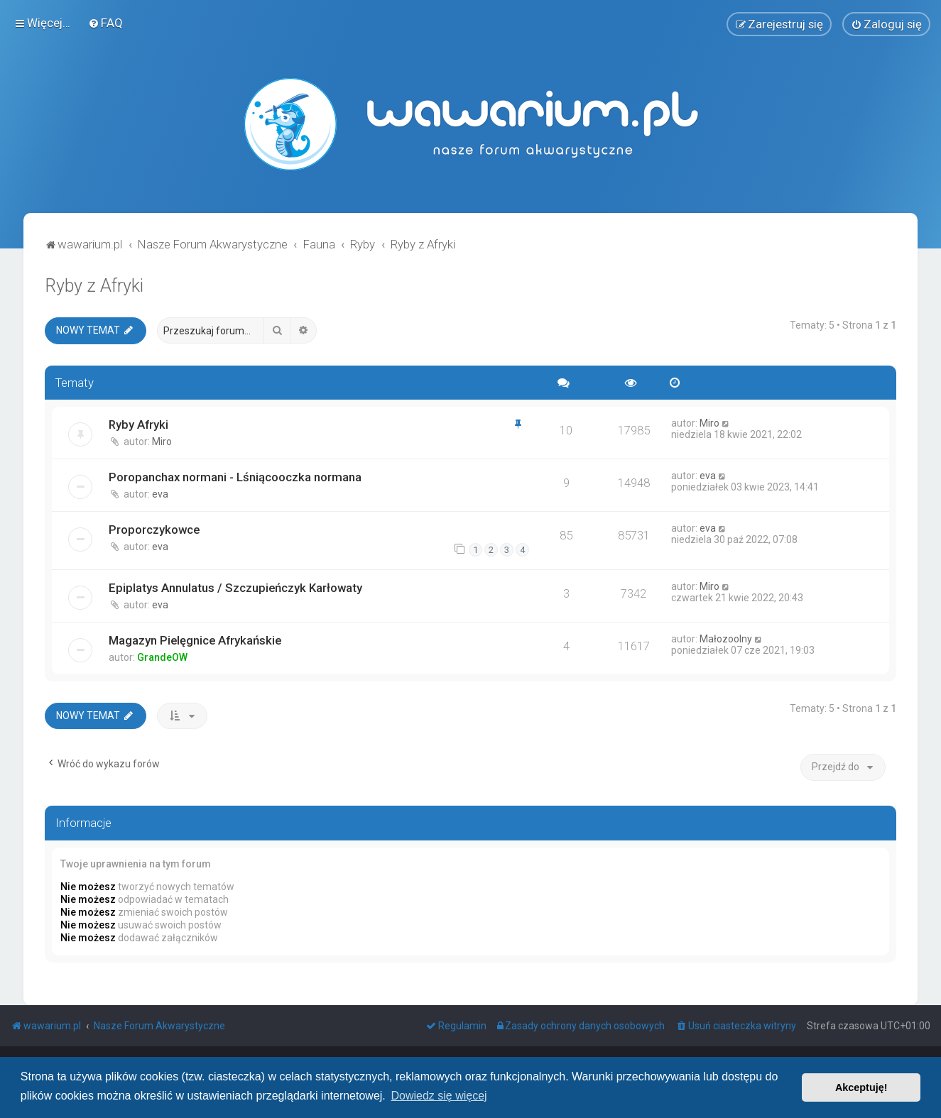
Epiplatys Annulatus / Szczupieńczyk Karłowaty (235, 588)
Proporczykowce (154, 529)
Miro (162, 441)
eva (160, 494)
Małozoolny (726, 639)
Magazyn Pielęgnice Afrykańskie (195, 640)
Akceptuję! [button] (861, 1087)
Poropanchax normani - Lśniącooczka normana (235, 477)
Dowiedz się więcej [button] (438, 1096)
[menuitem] (105, 22)
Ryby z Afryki (94, 285)
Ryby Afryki (138, 424)
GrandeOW (162, 657)
